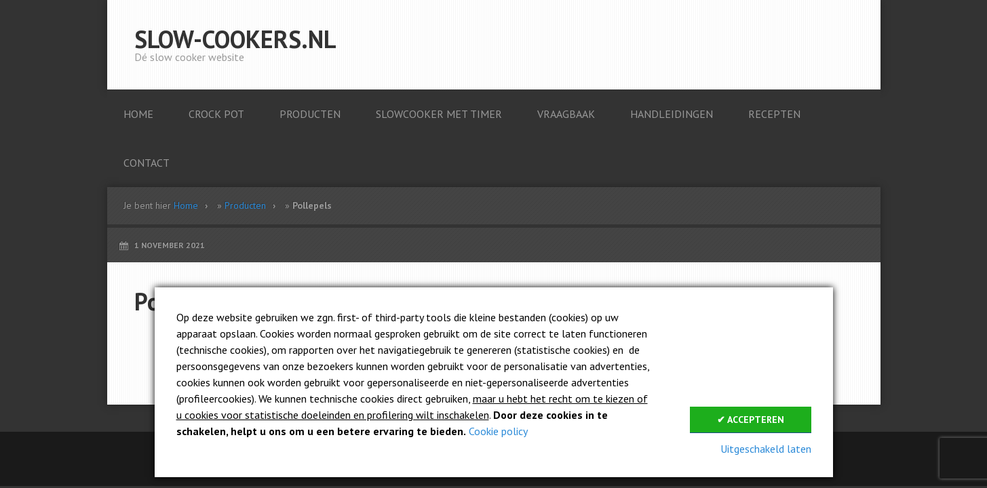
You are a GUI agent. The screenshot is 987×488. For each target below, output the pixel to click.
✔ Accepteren (750, 419)
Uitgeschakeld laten (765, 448)
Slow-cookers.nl (235, 39)
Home (186, 205)
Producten (245, 205)
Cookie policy (498, 431)
